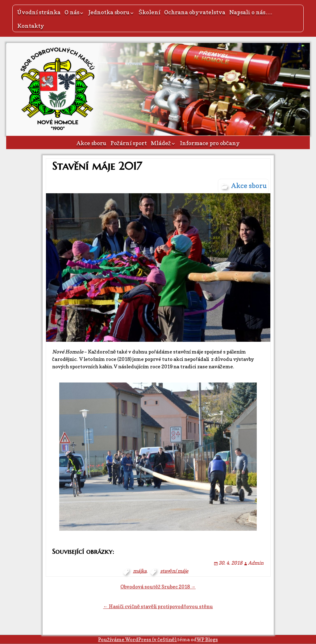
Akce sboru (91, 143)
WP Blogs (207, 639)
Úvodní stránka (38, 12)
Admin (256, 563)
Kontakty (30, 26)
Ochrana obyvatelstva (194, 12)
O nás (71, 12)
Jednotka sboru (109, 12)
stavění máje (174, 571)
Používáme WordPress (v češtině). (137, 639)
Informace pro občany (210, 143)
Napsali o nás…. (250, 12)
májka (140, 571)
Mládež (161, 143)
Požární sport (128, 143)
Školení (149, 12)
